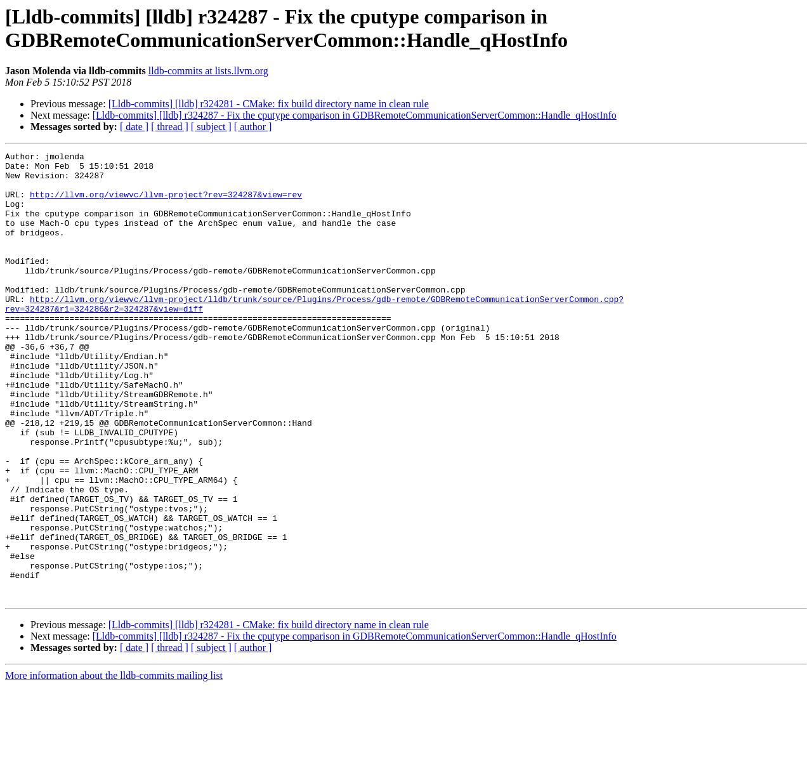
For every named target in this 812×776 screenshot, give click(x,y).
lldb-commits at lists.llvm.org (208, 70)
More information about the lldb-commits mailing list (114, 765)
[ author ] (253, 126)
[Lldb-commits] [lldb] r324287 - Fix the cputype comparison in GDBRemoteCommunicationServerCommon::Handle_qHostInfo (355, 115)
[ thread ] (169, 126)
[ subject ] (211, 126)
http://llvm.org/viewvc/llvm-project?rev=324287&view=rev (166, 203)
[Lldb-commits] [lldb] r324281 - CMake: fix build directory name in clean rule (268, 103)
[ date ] (134, 126)
